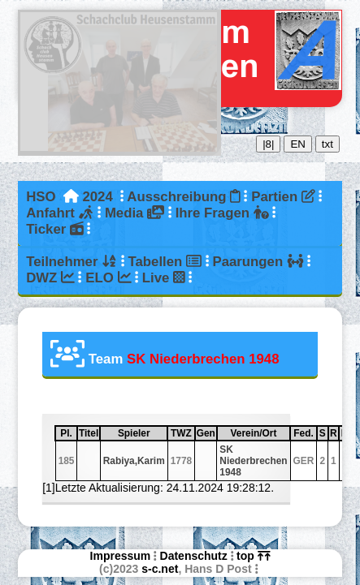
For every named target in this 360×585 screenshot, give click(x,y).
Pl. (68, 433)
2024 (97, 196)
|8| (268, 144)
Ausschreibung (183, 196)
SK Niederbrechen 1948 (253, 461)
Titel (88, 433)
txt (327, 144)
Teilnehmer (71, 261)
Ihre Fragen (222, 213)
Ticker (55, 229)
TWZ (182, 433)
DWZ (50, 278)
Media (134, 213)
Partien (282, 196)
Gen (206, 433)
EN (298, 144)
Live (163, 278)
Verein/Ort (260, 433)
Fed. (304, 433)
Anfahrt (59, 213)
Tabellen (165, 261)
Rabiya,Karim (134, 461)
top (253, 555)
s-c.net (159, 568)
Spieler (142, 433)
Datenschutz (194, 555)
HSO (40, 196)
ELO (108, 278)
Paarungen (257, 261)
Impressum (120, 555)
